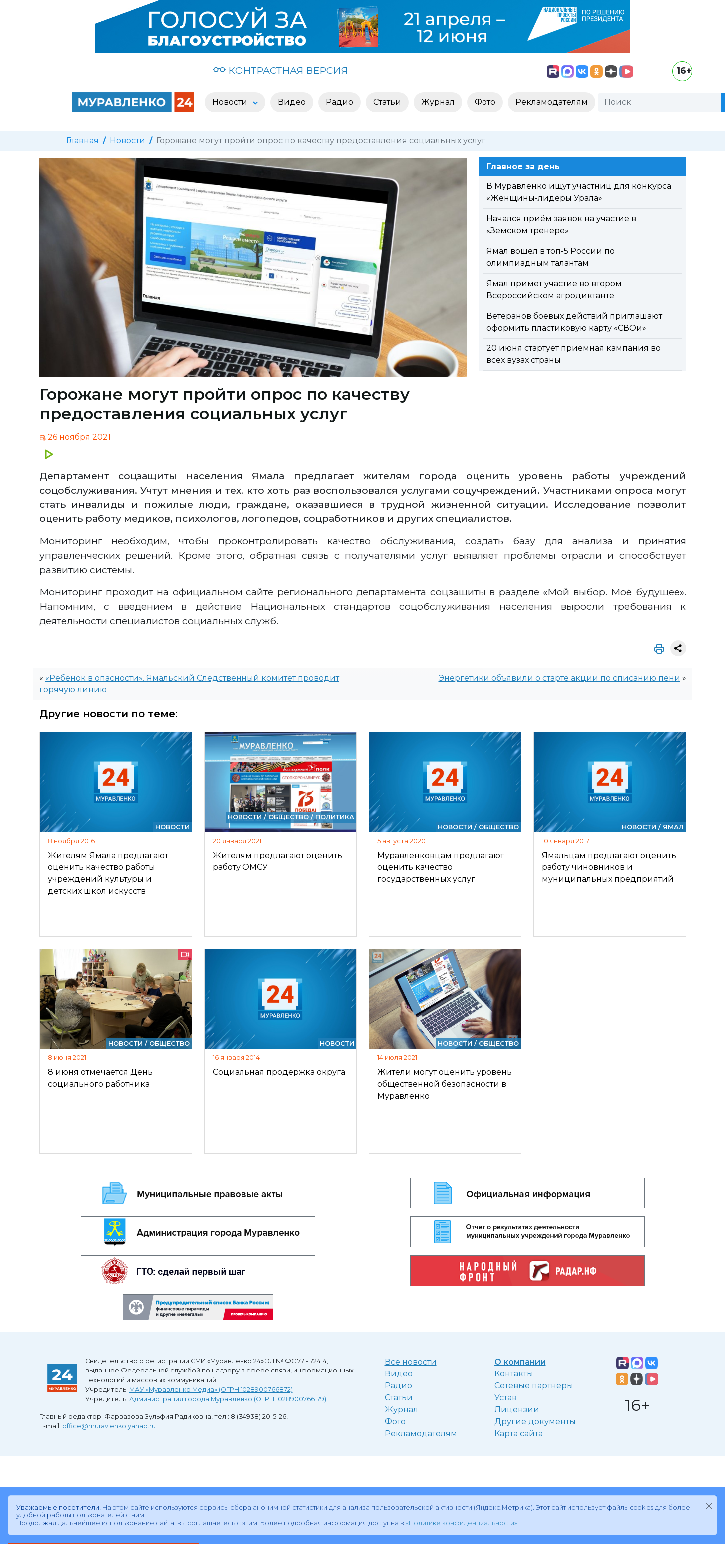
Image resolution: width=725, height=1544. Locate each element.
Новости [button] (230, 102)
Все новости (411, 1362)
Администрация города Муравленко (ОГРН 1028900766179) (227, 1399)
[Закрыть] (709, 1506)
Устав (505, 1397)
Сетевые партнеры (533, 1385)
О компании (520, 1362)
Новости (127, 140)
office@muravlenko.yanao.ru (109, 1426)
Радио (398, 1385)
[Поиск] (659, 102)
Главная (82, 140)
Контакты (513, 1373)
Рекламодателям (421, 1433)
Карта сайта (518, 1433)
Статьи (399, 1397)
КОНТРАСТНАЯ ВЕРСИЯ (280, 70)
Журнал (401, 1409)
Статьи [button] (387, 102)
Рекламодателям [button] (551, 102)
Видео (399, 1373)
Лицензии (516, 1409)
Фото (395, 1421)
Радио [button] (339, 102)
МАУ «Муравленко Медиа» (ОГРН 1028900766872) (211, 1389)
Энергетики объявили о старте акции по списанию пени (559, 678)
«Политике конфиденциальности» (461, 1523)
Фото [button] (485, 102)
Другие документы (535, 1421)
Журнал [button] (438, 102)
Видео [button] (292, 102)
